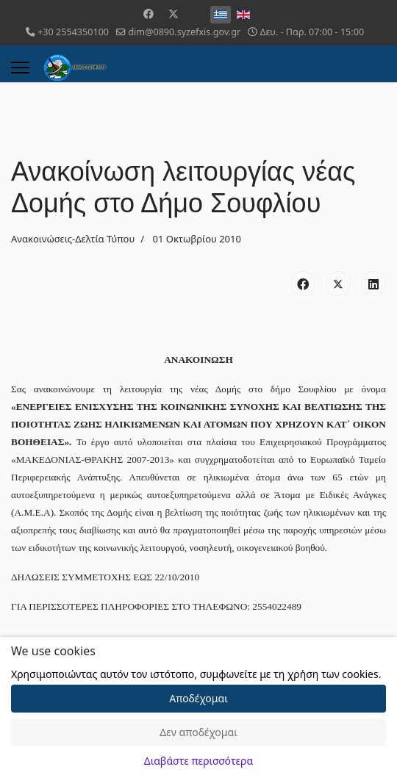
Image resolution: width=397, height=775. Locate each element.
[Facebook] (148, 14)
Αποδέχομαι (198, 698)
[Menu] (20, 68)
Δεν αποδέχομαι (198, 732)
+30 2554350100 (73, 32)
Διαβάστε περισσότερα (198, 761)
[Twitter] (173, 14)
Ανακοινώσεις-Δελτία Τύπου (73, 238)
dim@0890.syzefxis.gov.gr (184, 32)
